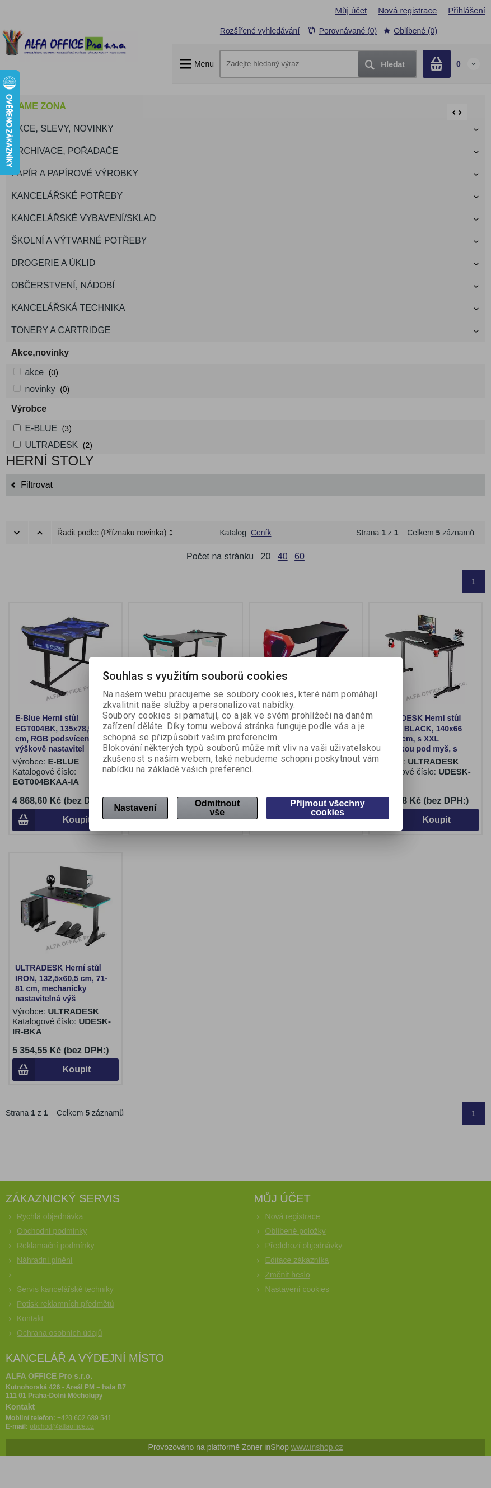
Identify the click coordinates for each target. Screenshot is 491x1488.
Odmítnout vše (217, 808)
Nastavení (135, 808)
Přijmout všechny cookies (327, 808)
